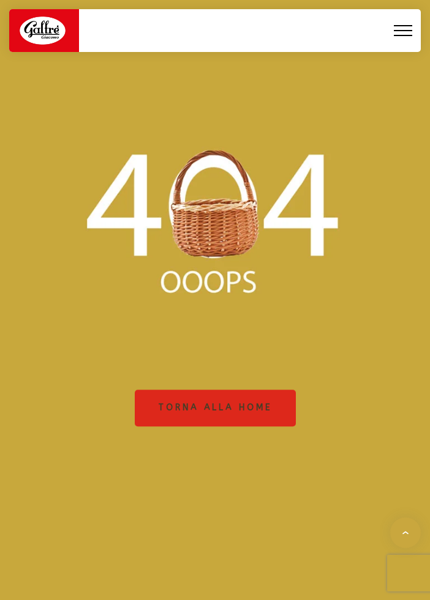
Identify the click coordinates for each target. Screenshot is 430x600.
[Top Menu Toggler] (403, 30)
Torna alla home (215, 407)
